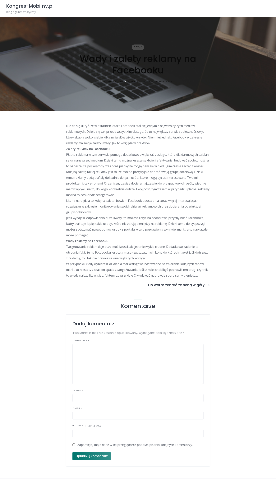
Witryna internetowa (86, 425)
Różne (138, 47)
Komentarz (80, 340)
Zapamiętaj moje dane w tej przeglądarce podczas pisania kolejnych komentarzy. (135, 445)
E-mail (77, 408)
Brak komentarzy (160, 81)
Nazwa (77, 390)
